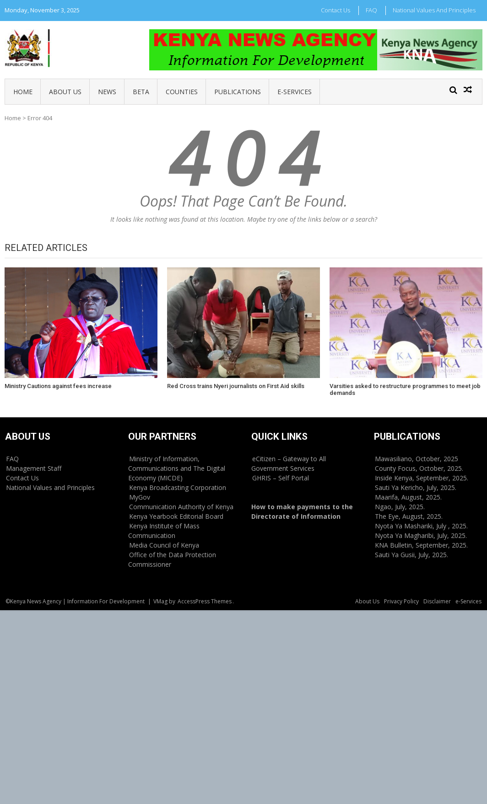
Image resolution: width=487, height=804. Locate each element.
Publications (237, 91)
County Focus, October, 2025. (419, 468)
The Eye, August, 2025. (409, 516)
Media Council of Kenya (164, 545)
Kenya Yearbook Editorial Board (176, 516)
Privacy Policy (401, 601)
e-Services (294, 91)
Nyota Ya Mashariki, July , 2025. (421, 526)
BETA (141, 91)
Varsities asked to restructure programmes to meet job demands (405, 390)
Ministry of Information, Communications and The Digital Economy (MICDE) (176, 468)
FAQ (371, 10)
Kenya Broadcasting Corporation (177, 487)
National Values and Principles (434, 10)
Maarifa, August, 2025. (408, 497)
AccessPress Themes (205, 601)
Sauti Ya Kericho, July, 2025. (415, 487)
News (107, 91)
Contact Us (335, 10)
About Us (65, 91)
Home (22, 91)
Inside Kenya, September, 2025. (421, 478)
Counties (182, 91)
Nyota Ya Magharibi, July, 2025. (421, 535)
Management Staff (33, 468)
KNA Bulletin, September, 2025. (421, 545)
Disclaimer (437, 601)
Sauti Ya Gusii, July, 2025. (411, 554)
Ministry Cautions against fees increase (58, 386)
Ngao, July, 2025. (400, 506)
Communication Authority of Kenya (181, 506)
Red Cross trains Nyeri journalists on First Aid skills (235, 386)
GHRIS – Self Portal (280, 478)
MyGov (139, 497)
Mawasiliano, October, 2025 (416, 458)
